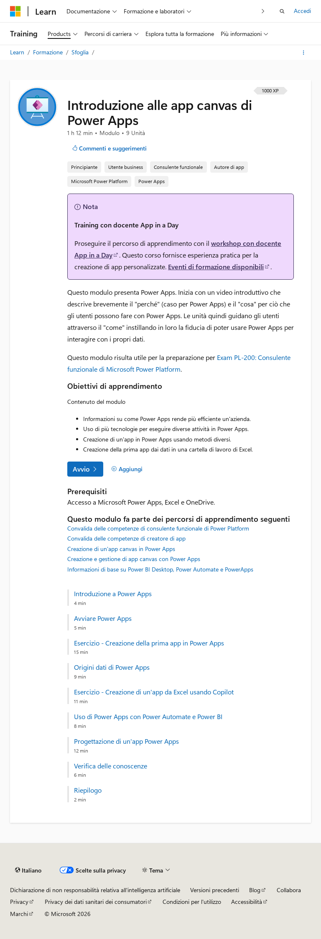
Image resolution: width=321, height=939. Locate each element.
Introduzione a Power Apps (113, 593)
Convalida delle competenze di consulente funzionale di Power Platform (158, 528)
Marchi (19, 914)
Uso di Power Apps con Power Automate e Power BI (148, 716)
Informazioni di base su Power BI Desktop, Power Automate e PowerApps (160, 569)
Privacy (19, 902)
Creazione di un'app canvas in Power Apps (121, 549)
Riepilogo (88, 790)
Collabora (289, 890)
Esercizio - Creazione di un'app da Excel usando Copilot (154, 692)
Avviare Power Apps (103, 618)
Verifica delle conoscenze (110, 766)
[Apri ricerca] (282, 11)
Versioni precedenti (214, 890)
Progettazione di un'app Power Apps (126, 741)
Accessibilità (246, 902)
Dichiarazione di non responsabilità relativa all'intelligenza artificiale (95, 890)
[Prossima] (263, 11)
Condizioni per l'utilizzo (192, 902)
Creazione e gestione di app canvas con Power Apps (133, 559)
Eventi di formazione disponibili (216, 266)
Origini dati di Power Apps (112, 667)
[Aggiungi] (127, 469)
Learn (18, 52)
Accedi (302, 11)
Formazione (48, 52)
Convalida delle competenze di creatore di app (126, 538)
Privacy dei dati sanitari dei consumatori (96, 902)
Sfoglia (80, 52)
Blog (254, 890)
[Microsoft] (15, 11)
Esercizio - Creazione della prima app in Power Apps (149, 643)
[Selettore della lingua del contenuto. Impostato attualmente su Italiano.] (28, 870)
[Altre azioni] (303, 52)
